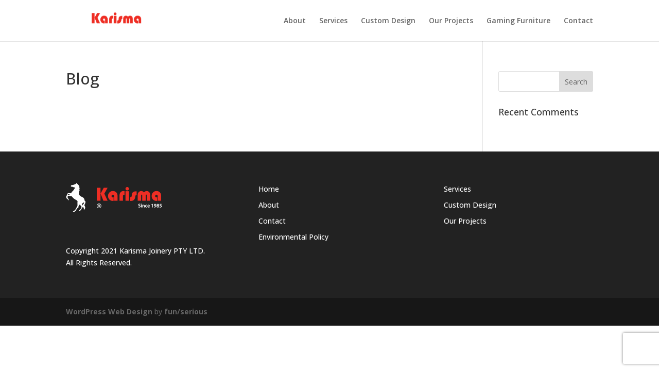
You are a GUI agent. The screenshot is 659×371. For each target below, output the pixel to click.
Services (333, 21)
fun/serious (185, 311)
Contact (578, 21)
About (295, 21)
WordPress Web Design (109, 311)
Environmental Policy (293, 237)
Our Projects (451, 21)
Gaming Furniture (518, 21)
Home (268, 189)
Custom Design (388, 21)
